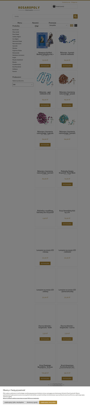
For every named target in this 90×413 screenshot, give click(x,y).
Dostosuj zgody (32, 402)
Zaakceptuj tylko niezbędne (14, 402)
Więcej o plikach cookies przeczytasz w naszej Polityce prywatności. (21, 398)
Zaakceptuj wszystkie (48, 402)
